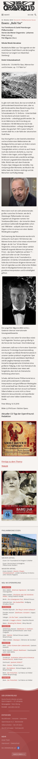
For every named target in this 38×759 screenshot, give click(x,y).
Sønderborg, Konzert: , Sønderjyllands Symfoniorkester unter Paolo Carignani (18, 630)
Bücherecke (19, 722)
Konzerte (17, 20)
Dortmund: (13, 662)
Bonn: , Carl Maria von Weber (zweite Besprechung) (18, 673)
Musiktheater (6, 718)
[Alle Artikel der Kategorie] (19, 544)
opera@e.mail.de (14, 707)
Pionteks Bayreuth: (19, 610)
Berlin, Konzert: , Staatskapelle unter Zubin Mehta (19, 651)
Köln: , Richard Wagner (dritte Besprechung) (17, 669)
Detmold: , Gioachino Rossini (18, 620)
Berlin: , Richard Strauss (18, 599)
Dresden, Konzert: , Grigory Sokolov (19, 613)
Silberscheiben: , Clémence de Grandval (19, 640)
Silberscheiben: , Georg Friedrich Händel (18, 595)
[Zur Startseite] (19, 6)
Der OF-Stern (17, 725)
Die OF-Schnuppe (7, 728)
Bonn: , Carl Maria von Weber (18, 680)
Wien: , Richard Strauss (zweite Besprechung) (15, 636)
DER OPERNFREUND (9, 695)
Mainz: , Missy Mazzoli (17, 623)
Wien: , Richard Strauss (13, 665)
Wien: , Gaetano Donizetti (19, 646)
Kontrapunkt (19, 728)
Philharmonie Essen (29, 20)
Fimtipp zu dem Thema (12, 461)
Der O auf (9, 748)
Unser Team (6, 740)
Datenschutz (15, 743)
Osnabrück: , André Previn (18, 658)
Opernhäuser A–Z (8, 722)
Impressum (5, 743)
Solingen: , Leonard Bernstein (17, 617)
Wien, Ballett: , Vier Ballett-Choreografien (19, 591)
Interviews (23, 718)
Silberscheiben (7, 725)
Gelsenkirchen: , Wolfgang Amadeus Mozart (17, 603)
